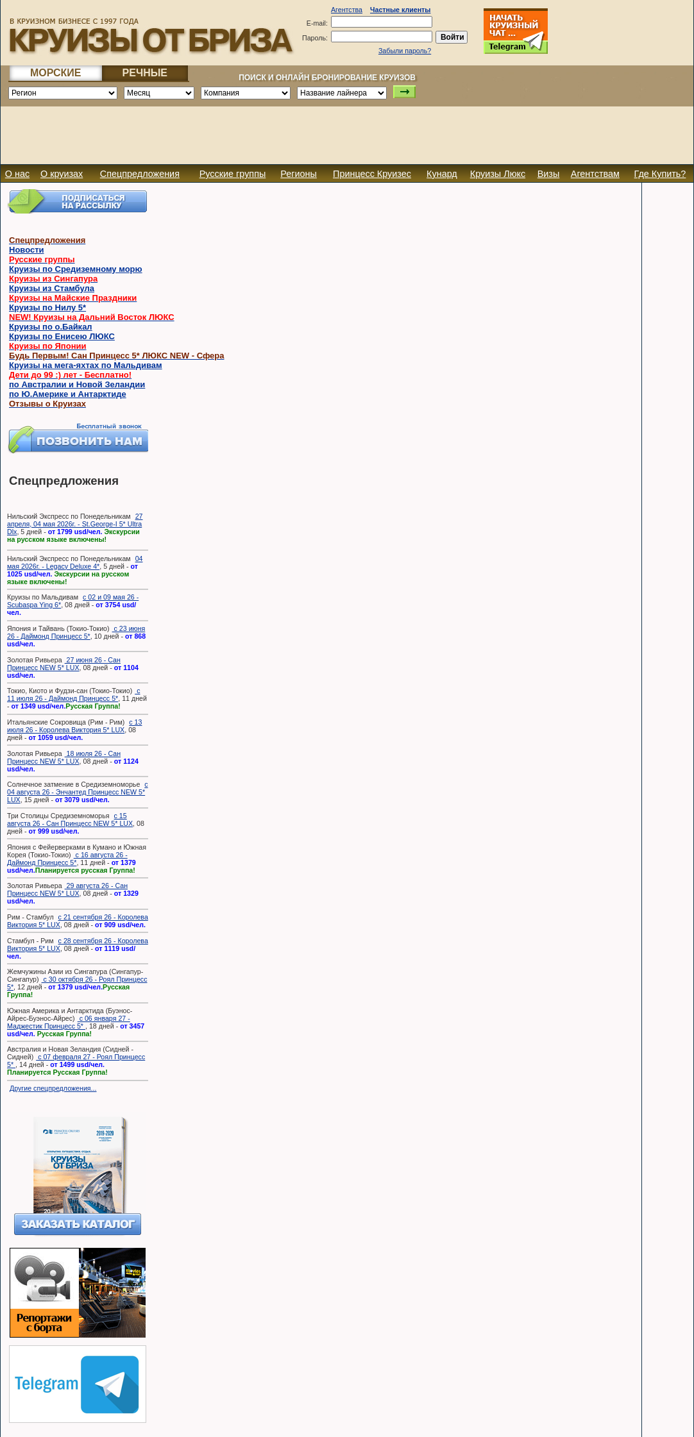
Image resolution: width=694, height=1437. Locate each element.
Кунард (442, 174)
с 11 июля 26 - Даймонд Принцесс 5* (73, 694)
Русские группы (232, 174)
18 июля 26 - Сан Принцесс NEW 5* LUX (64, 757)
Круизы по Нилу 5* (47, 307)
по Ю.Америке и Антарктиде (67, 394)
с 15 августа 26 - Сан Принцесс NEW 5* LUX (70, 819)
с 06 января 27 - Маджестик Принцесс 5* (68, 1022)
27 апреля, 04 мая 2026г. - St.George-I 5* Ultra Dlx (74, 523)
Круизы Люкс (497, 174)
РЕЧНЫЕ (145, 72)
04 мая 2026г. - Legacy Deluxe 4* (74, 562)
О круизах (61, 174)
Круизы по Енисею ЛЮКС (62, 336)
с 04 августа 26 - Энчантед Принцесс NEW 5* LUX (77, 791)
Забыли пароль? (404, 51)
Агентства (346, 9)
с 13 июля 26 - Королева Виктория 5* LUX (74, 726)
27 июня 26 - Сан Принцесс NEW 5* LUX (64, 663)
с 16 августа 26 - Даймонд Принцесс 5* (67, 858)
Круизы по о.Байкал (50, 327)
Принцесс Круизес (372, 174)
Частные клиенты (400, 9)
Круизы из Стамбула (51, 288)
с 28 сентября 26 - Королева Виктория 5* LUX (77, 944)
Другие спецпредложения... (53, 1088)
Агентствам (595, 174)
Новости (26, 250)
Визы (548, 174)
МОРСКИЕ (55, 72)
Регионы (298, 174)
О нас (17, 174)
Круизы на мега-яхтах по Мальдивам (85, 365)
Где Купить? (660, 174)
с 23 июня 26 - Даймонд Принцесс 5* (76, 632)
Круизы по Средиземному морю (75, 269)
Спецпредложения (140, 174)
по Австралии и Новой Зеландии (77, 384)
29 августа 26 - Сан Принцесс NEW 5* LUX (67, 889)
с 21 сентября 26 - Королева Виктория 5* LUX (77, 921)
